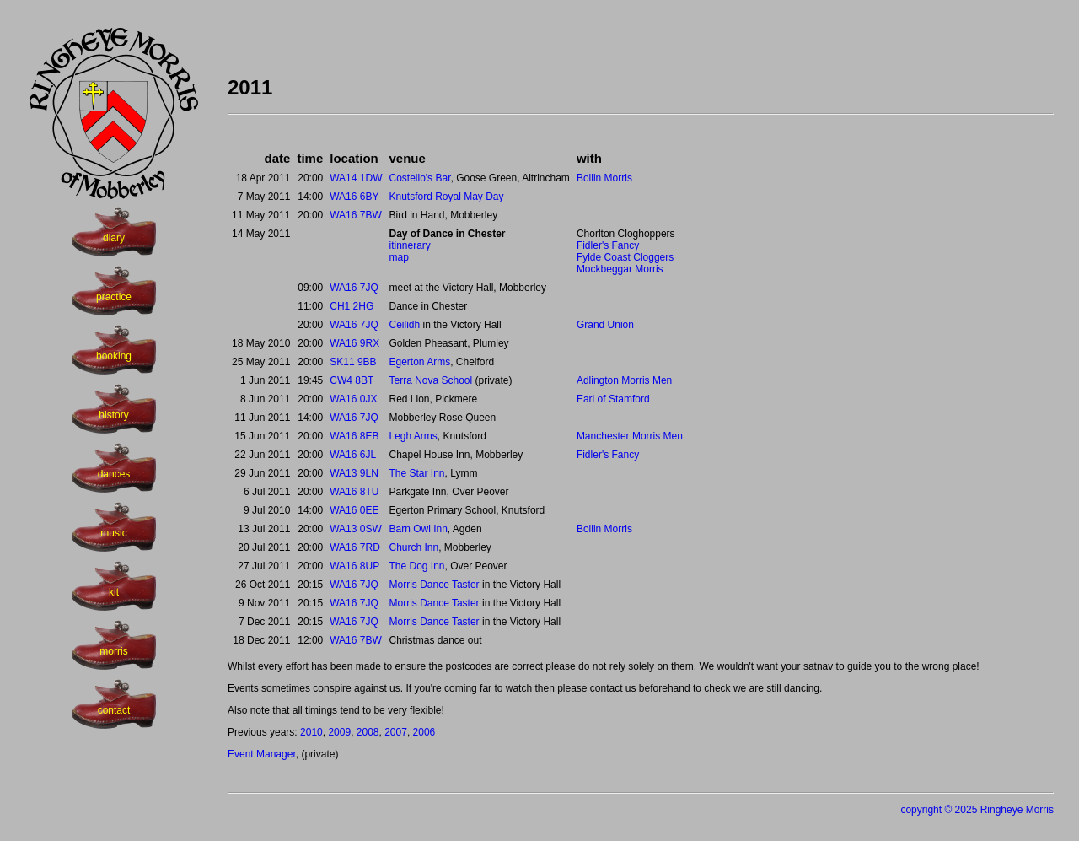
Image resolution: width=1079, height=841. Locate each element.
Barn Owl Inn (418, 529)
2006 (424, 732)
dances (114, 474)
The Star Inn (416, 473)
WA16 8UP (354, 566)
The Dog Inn (416, 566)
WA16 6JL (353, 455)
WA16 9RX (354, 343)
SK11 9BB (353, 362)
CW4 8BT (351, 380)
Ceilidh (404, 325)
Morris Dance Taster (434, 584)
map (398, 257)
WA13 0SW (356, 529)
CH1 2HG (351, 306)
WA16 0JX (353, 399)
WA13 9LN (354, 473)
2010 (311, 732)
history (113, 415)
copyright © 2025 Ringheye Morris (977, 810)
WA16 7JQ (354, 288)
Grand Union (605, 325)
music (113, 533)
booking (114, 356)
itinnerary (409, 245)
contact (114, 710)
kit (114, 592)
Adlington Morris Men (624, 380)
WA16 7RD (355, 547)
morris (113, 651)
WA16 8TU (354, 492)
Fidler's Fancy (608, 245)
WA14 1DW (356, 178)
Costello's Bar (419, 178)
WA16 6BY (354, 196)
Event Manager (262, 754)
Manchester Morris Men (630, 436)
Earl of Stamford (613, 399)
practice (114, 297)
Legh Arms (413, 436)
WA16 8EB (354, 436)
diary (114, 238)
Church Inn (413, 547)
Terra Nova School (430, 380)
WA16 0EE (354, 510)
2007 (395, 732)
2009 (339, 732)
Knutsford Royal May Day (446, 196)
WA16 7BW (356, 215)
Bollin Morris (604, 178)
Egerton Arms (419, 362)
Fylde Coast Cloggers (625, 257)
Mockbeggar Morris (620, 269)
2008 (368, 732)
